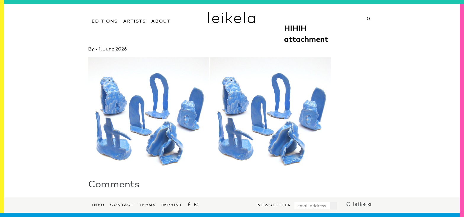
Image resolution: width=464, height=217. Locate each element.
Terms (147, 204)
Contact (122, 204)
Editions (104, 20)
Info (98, 204)
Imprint (171, 204)
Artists (134, 20)
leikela (232, 17)
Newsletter (274, 204)
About (160, 20)
